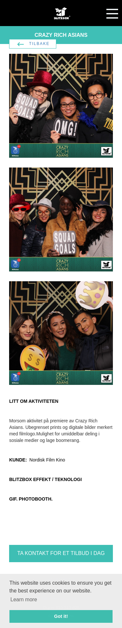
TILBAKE (39, 43)
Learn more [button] (23, 599)
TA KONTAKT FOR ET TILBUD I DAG (61, 553)
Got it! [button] (61, 616)
